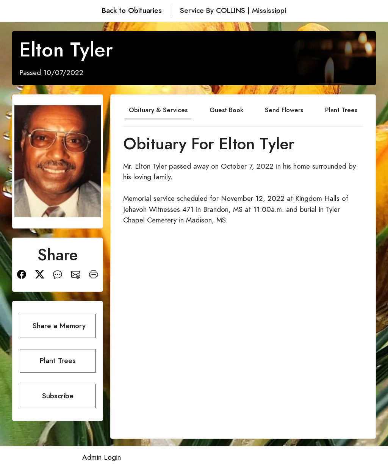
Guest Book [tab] (226, 109)
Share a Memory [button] (59, 326)
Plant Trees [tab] (341, 109)
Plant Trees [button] (58, 360)
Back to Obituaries (132, 10)
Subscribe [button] (58, 396)
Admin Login (101, 457)
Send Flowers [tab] (284, 109)
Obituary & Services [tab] (158, 109)
